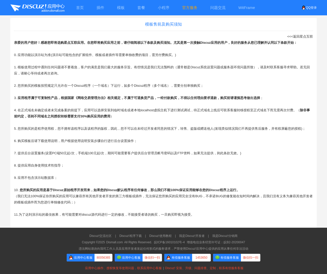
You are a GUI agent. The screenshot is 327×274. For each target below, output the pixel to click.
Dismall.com (114, 242)
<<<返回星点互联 (300, 36)
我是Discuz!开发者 (191, 236)
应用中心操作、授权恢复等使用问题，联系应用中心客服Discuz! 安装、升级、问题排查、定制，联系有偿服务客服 (163, 268)
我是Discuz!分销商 (225, 236)
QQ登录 (309, 7)
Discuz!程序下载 (130, 236)
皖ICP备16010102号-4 (169, 242)
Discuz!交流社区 (100, 236)
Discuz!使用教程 (160, 236)
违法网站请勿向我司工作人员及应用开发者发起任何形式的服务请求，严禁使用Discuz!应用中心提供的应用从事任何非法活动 (163, 248)
